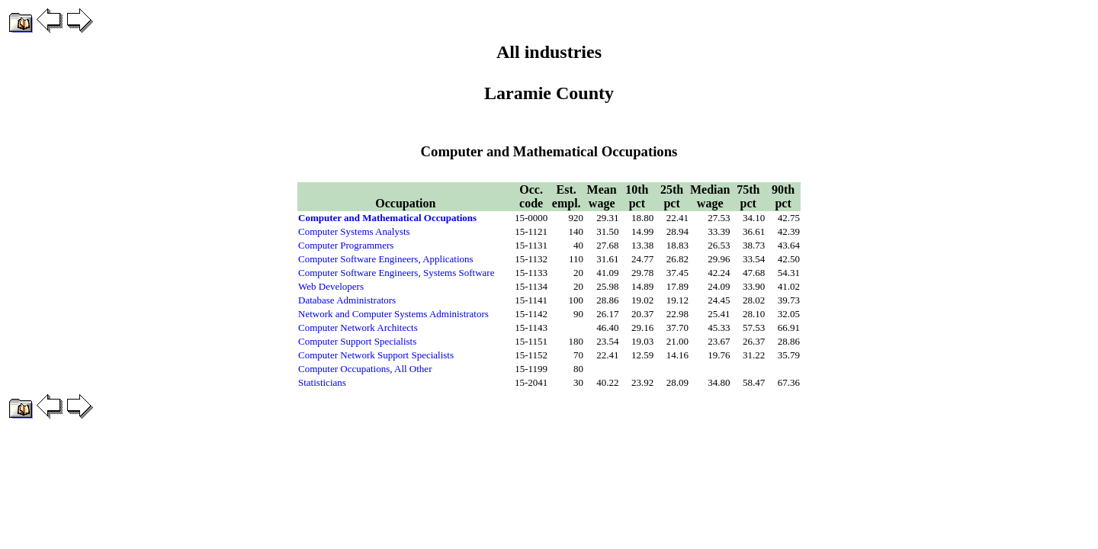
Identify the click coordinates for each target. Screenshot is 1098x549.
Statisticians (322, 382)
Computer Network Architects (358, 327)
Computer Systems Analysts (354, 231)
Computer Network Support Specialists (376, 355)
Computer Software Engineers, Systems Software (396, 272)
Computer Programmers (345, 245)
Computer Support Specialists (357, 341)
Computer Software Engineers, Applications (386, 259)
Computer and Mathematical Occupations (387, 217)
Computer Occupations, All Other (365, 368)
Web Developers (331, 286)
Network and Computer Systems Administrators (393, 313)
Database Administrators (347, 300)
